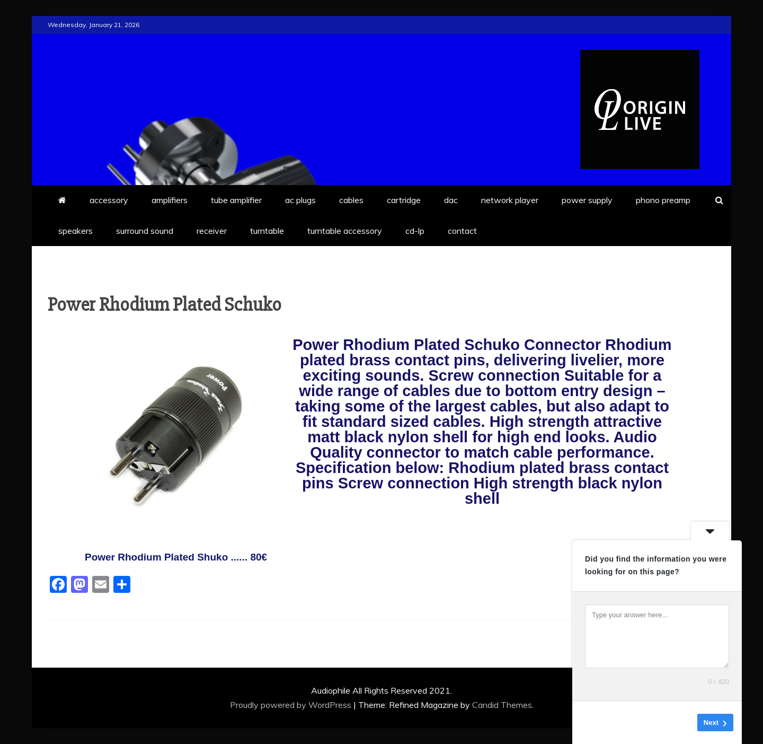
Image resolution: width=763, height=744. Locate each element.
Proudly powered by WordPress (291, 704)
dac (451, 200)
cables (351, 200)
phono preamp (663, 200)
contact (462, 230)
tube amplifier (236, 200)
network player (509, 200)
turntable (267, 230)
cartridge (404, 200)
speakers (75, 230)
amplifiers (170, 200)
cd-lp (414, 230)
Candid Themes (502, 704)
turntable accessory (344, 230)
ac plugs (300, 200)
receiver (212, 230)
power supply (587, 200)
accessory (109, 200)
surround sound (144, 230)
